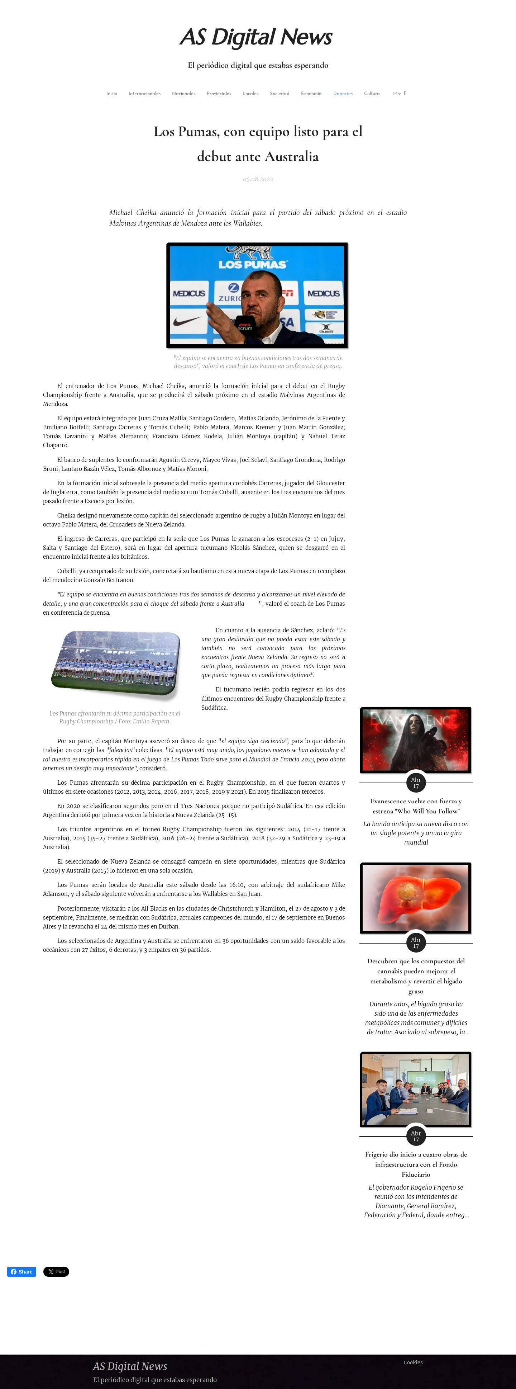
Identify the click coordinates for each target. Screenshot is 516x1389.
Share (22, 1272)
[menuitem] (99, 94)
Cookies (413, 1362)
